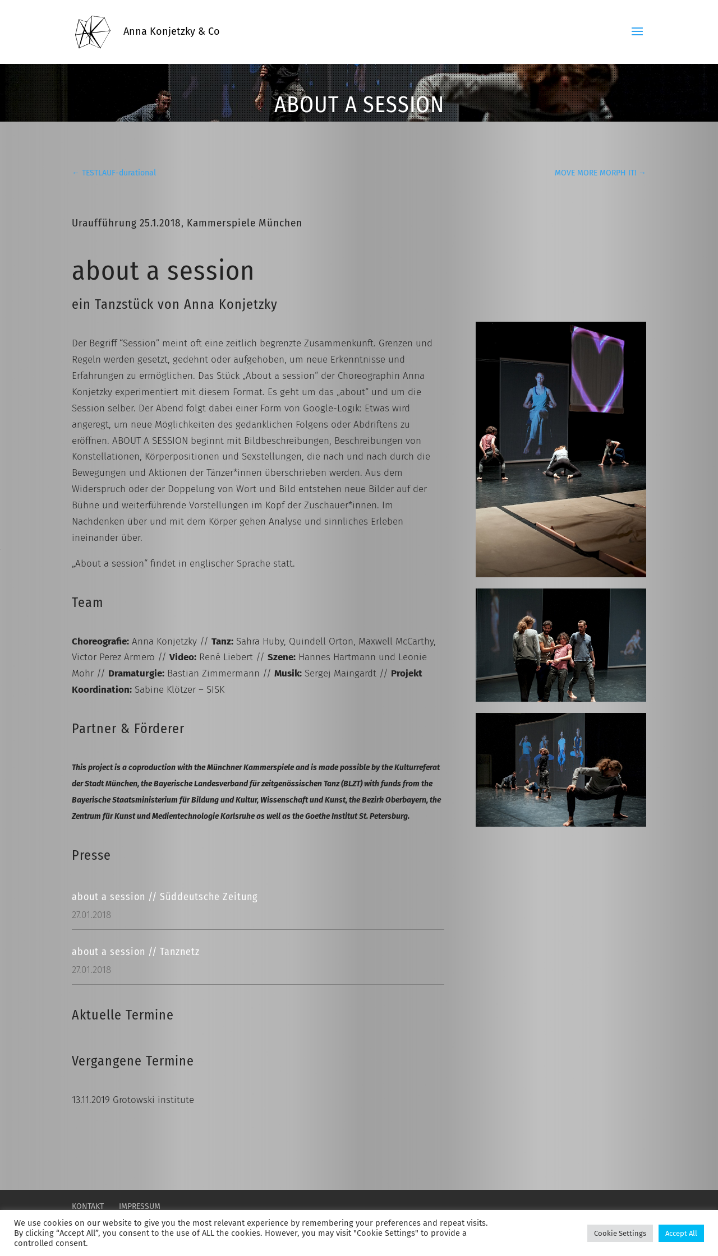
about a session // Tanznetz (136, 952)
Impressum (139, 1206)
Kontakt (88, 1206)
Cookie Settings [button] (620, 1233)
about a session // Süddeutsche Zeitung (164, 897)
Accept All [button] (681, 1233)
